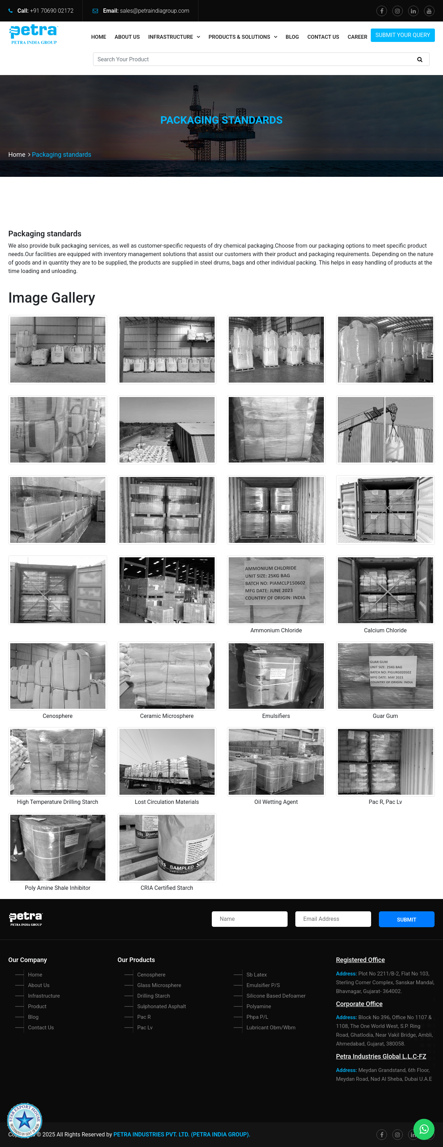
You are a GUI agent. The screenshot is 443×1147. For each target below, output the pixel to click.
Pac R (144, 1017)
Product (37, 1006)
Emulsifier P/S (263, 985)
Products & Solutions (239, 37)
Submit (407, 920)
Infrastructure (170, 37)
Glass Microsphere (159, 985)
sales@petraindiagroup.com (155, 10)
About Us (127, 37)
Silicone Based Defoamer (276, 996)
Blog (292, 37)
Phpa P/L (258, 1017)
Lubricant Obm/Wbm (271, 1027)
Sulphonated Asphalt (161, 1006)
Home (20, 154)
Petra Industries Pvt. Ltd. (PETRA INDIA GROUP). (181, 1134)
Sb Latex (257, 975)
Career (357, 37)
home (98, 37)
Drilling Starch (153, 996)
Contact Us (323, 37)
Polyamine (259, 1006)
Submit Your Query (402, 35)
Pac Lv (145, 1027)
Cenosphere (151, 975)
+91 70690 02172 (51, 10)
